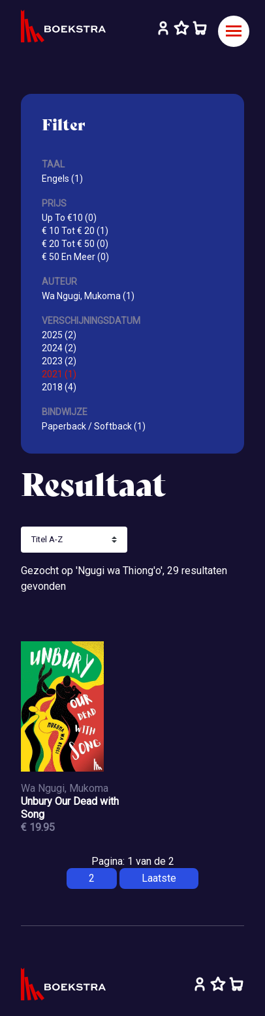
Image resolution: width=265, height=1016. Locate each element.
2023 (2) (59, 361)
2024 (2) (59, 348)
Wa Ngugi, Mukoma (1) (88, 296)
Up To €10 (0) (69, 217)
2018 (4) (59, 387)
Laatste (159, 878)
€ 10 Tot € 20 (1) (75, 230)
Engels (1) (62, 178)
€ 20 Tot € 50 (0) (75, 244)
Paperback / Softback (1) (94, 426)
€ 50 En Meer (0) (75, 257)
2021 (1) (59, 374)
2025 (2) (59, 335)
